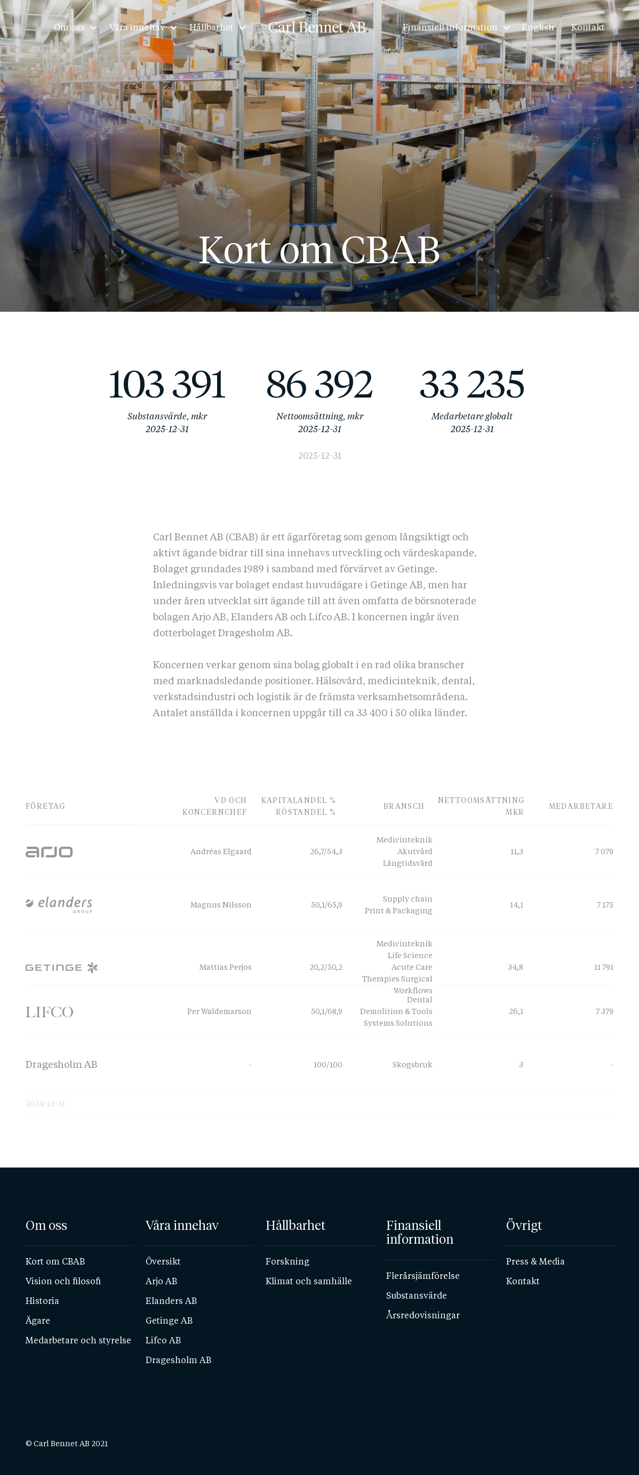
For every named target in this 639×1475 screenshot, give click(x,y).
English (538, 27)
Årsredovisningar (423, 1315)
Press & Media (535, 1262)
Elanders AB (171, 1301)
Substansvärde (416, 1296)
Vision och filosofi (63, 1281)
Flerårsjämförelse (423, 1276)
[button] (72, 28)
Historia (42, 1301)
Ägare (38, 1321)
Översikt (163, 1262)
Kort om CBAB (55, 1262)
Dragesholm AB (178, 1360)
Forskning (287, 1262)
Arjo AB (161, 1281)
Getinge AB (169, 1321)
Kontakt (588, 27)
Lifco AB (163, 1340)
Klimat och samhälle (309, 1281)
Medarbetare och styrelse (78, 1340)
